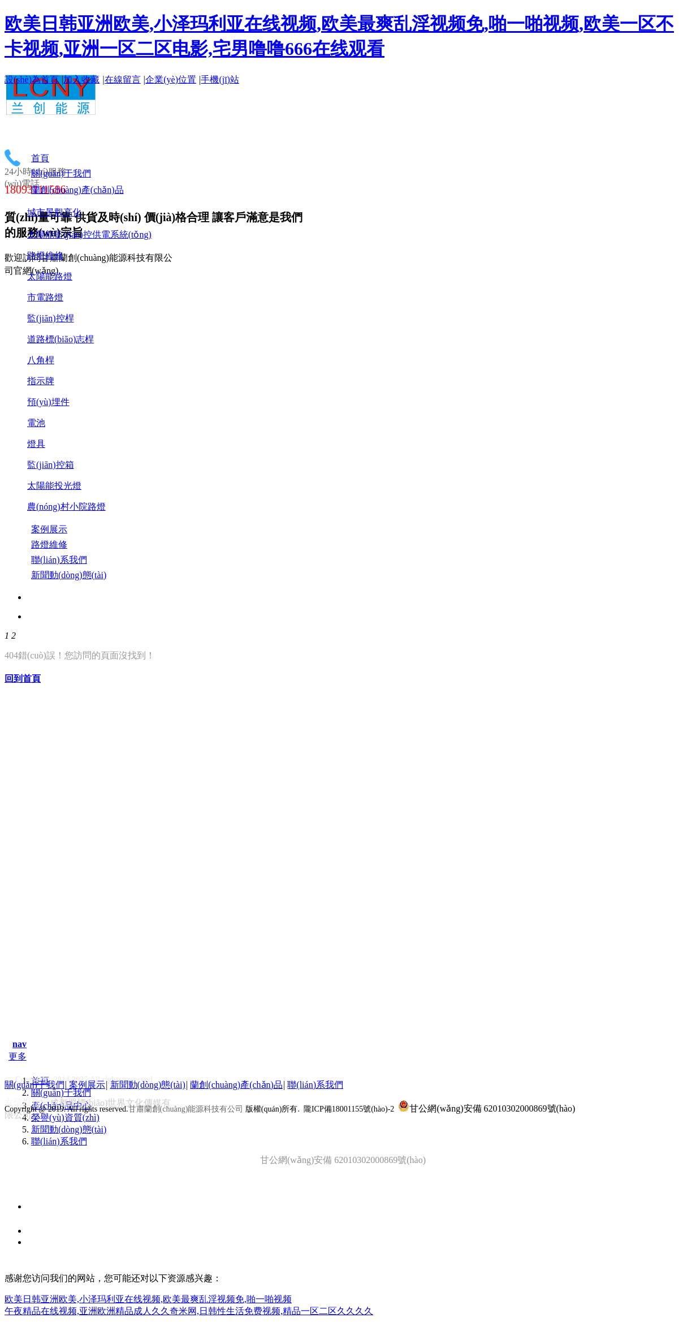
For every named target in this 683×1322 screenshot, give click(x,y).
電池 (36, 423)
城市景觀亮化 (54, 212)
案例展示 (87, 1085)
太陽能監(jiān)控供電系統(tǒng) (89, 234)
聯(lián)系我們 (59, 1141)
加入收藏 (81, 79)
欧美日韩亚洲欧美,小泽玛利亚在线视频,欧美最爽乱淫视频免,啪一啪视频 (148, 1299)
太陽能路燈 (49, 276)
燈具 (36, 444)
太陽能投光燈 (54, 485)
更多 (17, 1056)
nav (19, 1044)
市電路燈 (45, 297)
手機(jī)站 (220, 79)
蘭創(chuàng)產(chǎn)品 (236, 1085)
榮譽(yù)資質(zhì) (65, 1117)
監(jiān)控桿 (50, 318)
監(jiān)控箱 (50, 465)
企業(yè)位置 (170, 79)
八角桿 (40, 360)
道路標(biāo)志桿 (60, 339)
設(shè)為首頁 (32, 79)
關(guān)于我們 (61, 1092)
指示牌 (40, 381)
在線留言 (123, 79)
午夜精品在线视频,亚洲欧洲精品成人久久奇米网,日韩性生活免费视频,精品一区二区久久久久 (189, 1311)
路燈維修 (45, 255)
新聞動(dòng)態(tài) (68, 1129)
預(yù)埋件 (48, 402)
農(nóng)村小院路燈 (66, 506)
